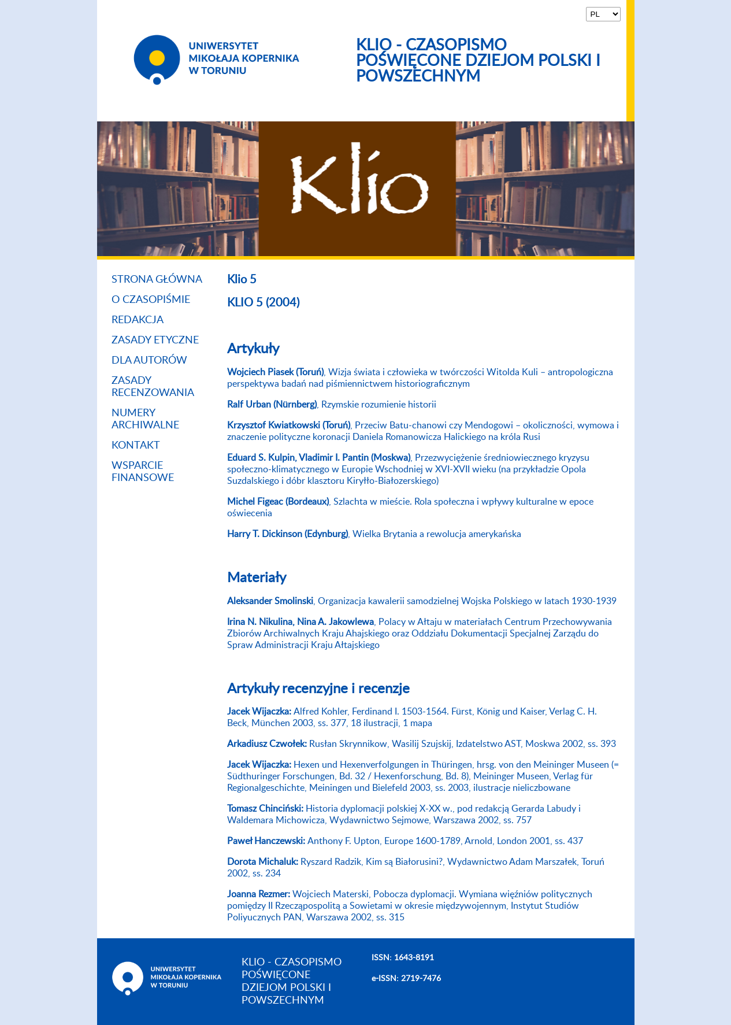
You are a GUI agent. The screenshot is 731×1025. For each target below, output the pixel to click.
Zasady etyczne (155, 340)
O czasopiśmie (151, 300)
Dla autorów (149, 361)
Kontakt (136, 446)
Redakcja (138, 320)
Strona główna (157, 280)
